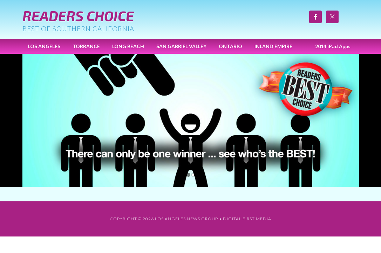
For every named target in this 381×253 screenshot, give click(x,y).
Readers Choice (78, 15)
